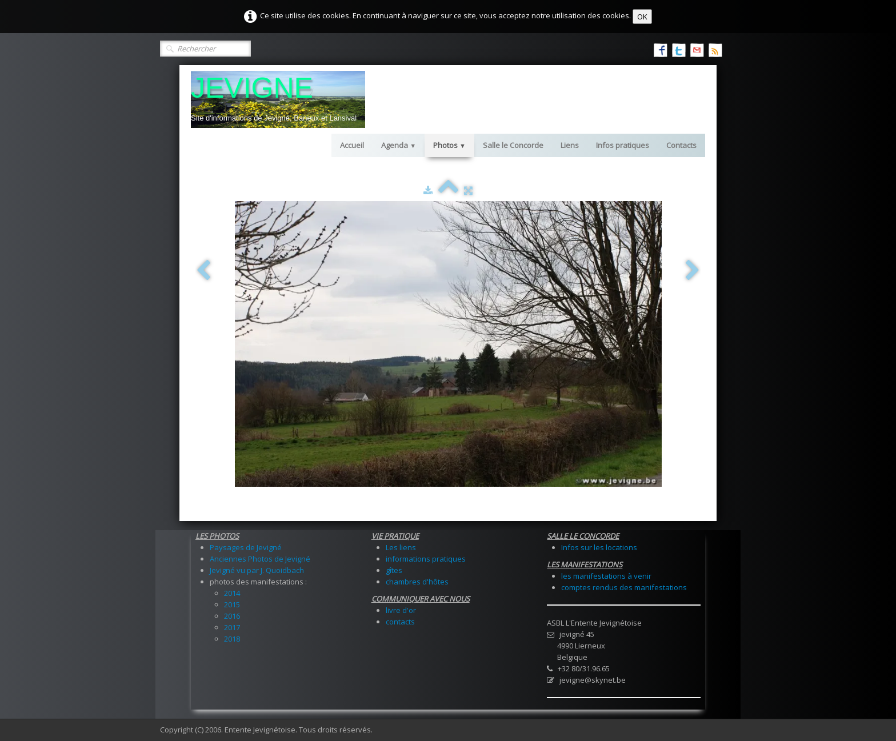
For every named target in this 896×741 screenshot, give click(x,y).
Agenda (398, 145)
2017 (232, 627)
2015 (232, 604)
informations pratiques (426, 559)
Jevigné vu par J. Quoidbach (257, 570)
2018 (232, 639)
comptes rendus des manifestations (624, 587)
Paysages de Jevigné (246, 547)
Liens (570, 145)
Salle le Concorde (513, 145)
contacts (400, 621)
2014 (232, 593)
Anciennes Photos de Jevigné (260, 559)
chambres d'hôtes (417, 581)
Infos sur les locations (599, 547)
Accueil (352, 145)
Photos (449, 145)
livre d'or (401, 610)
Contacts (681, 145)
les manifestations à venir (606, 576)
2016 (232, 616)
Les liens (401, 547)
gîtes (394, 570)
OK (642, 16)
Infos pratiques (622, 145)
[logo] (278, 99)
